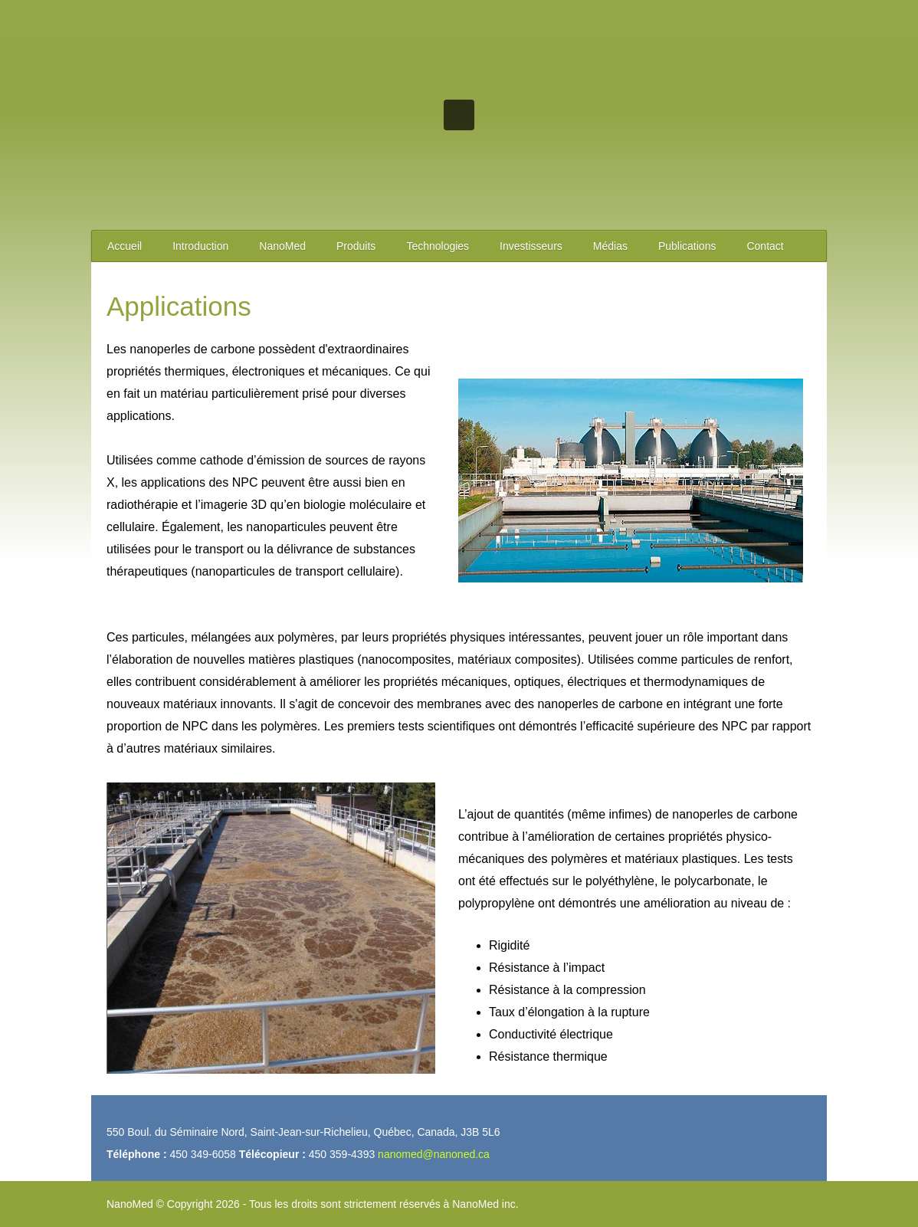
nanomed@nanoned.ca (434, 1154)
